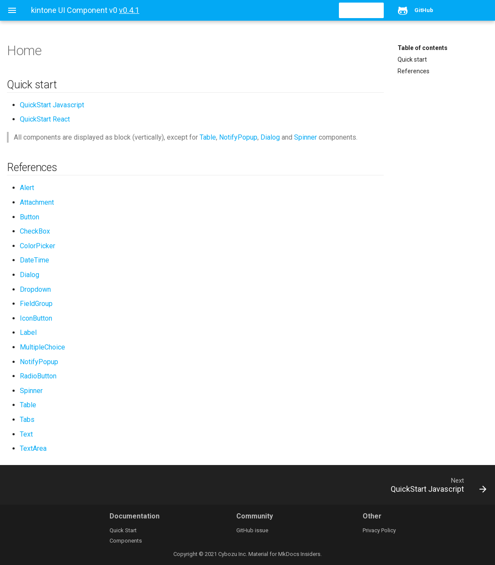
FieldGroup (36, 304)
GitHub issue (252, 530)
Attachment (37, 202)
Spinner (305, 137)
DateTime (34, 260)
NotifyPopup (238, 137)
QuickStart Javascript (52, 105)
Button (29, 217)
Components (126, 540)
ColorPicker (37, 246)
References (413, 71)
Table (208, 137)
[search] (334, 10)
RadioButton (38, 376)
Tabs (27, 419)
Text (26, 434)
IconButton (36, 318)
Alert (27, 188)
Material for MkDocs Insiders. (285, 554)
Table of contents (423, 47)
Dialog (270, 137)
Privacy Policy (379, 530)
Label (28, 332)
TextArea (33, 448)
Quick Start (123, 530)
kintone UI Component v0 (74, 10)
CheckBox (35, 231)
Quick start (412, 59)
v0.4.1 (129, 10)
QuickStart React (45, 119)
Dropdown (35, 289)
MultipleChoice (42, 347)
